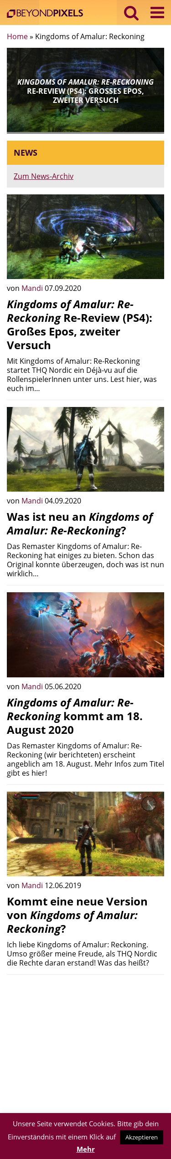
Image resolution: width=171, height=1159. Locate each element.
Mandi (33, 288)
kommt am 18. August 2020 (75, 716)
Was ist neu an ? (80, 523)
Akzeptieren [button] (141, 1137)
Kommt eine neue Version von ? (77, 915)
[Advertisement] (85, 1045)
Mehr (86, 1149)
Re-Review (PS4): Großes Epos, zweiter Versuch (79, 324)
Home (17, 36)
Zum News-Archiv (43, 176)
